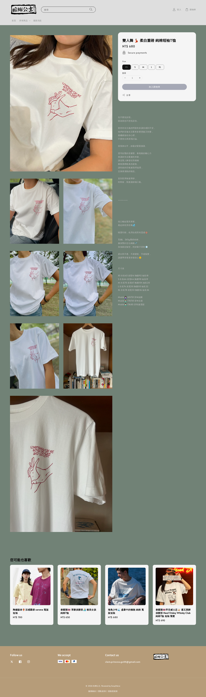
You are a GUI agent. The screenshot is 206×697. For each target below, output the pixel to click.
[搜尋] (91, 9)
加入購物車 (154, 86)
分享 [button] (126, 95)
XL (160, 67)
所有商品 (23, 20)
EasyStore (115, 686)
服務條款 (92, 691)
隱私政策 (102, 691)
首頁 (14, 20)
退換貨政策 (113, 691)
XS (126, 67)
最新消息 (37, 20)
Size (124, 61)
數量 (124, 73)
